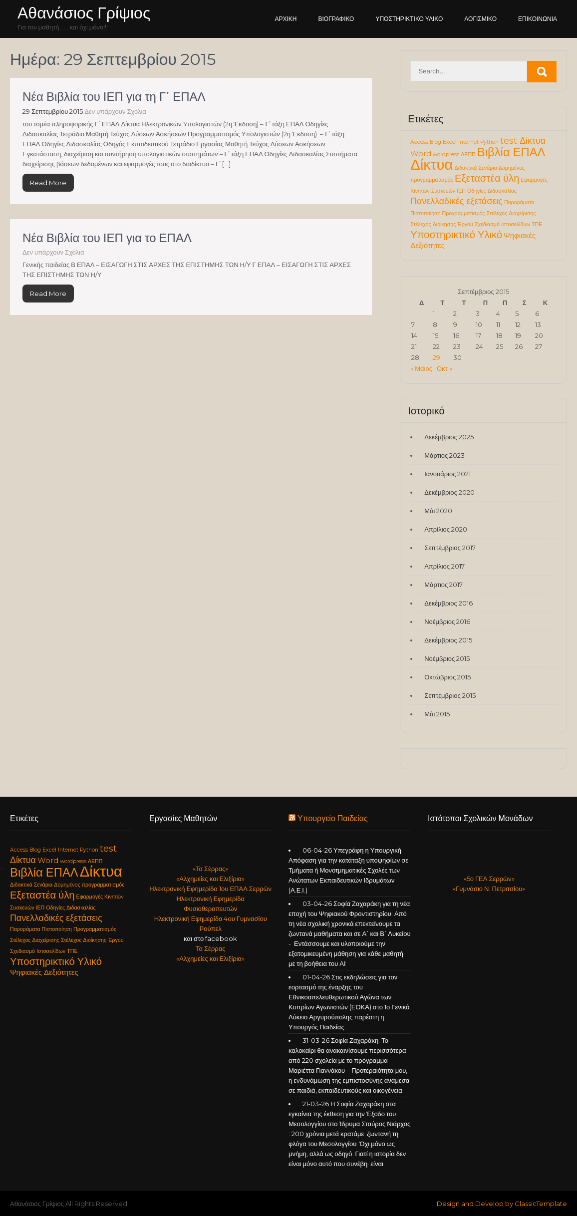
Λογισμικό (480, 18)
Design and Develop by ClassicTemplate (502, 1204)
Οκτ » (444, 368)
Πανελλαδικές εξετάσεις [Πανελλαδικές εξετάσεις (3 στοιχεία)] (456, 201)
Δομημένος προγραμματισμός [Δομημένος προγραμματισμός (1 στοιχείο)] (89, 885)
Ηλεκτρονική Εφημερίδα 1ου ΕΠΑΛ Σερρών (210, 889)
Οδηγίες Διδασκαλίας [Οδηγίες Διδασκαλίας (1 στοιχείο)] (492, 191)
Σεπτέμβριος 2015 (449, 695)
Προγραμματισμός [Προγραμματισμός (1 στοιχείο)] (463, 213)
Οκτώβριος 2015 (447, 677)
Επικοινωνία (537, 18)
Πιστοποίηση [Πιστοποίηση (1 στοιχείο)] (425, 213)
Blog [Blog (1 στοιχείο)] (435, 142)
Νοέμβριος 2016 (447, 621)
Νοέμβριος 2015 (447, 658)
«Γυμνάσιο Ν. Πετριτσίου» (489, 889)
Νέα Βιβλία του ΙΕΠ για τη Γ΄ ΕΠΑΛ (114, 96)
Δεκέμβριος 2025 (449, 437)
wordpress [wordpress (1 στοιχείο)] (446, 154)
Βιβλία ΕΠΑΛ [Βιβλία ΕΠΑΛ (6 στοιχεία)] (511, 152)
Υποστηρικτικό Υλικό (409, 18)
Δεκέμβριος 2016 (448, 603)
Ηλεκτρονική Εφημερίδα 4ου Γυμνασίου (210, 918)
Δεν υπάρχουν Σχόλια (115, 111)
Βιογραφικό (336, 18)
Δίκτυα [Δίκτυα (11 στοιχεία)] (431, 164)
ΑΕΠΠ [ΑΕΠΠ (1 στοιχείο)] (468, 154)
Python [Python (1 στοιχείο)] (489, 142)
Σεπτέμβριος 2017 (449, 548)
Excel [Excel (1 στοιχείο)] (450, 142)
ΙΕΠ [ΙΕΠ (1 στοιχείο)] (461, 191)
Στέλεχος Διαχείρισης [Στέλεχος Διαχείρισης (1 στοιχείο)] (511, 213)
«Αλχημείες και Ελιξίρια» (210, 879)
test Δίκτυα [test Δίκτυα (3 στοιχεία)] (523, 140)
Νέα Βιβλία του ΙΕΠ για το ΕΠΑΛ (107, 238)
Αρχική (286, 18)
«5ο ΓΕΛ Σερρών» (489, 879)
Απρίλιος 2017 (444, 566)
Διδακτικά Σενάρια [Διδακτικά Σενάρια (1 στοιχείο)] (476, 168)
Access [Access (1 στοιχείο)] (419, 142)
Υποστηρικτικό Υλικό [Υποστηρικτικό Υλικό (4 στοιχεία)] (456, 234)
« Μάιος (421, 368)
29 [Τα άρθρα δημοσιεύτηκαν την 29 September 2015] (436, 357)
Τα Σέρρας (210, 948)
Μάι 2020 (438, 511)
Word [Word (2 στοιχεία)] (420, 153)
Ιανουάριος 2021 (447, 474)
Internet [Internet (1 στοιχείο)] (468, 142)
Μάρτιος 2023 (444, 455)
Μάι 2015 (437, 714)
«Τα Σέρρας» (210, 869)
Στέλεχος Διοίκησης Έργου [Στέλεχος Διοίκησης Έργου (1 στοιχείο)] (441, 224)
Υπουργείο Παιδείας (332, 818)
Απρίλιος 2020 (445, 529)
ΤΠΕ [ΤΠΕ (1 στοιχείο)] (537, 224)
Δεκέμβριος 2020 (449, 492)
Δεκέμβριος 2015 (448, 640)
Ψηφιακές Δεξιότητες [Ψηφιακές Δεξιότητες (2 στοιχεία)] (44, 972)
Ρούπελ (211, 928)
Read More (48, 183)
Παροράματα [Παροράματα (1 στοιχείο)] (519, 202)
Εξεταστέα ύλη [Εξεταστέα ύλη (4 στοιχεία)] (487, 178)
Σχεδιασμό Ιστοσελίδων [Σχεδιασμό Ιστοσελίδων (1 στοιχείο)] (502, 224)
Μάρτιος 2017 (443, 585)
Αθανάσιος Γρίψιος (83, 12)
